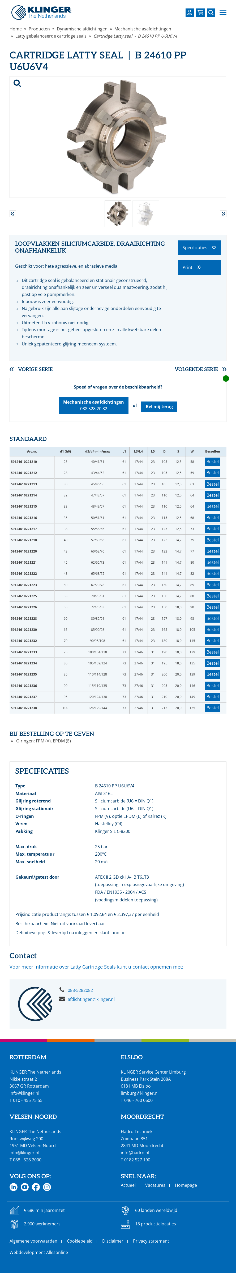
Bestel (213, 461)
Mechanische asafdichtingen (142, 28)
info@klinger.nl (24, 1093)
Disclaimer (112, 1241)
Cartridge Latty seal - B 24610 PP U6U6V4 (135, 36)
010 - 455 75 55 (27, 1100)
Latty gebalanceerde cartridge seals (51, 36)
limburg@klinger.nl (139, 1093)
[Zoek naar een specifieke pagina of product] (211, 12)
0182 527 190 (137, 1159)
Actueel (128, 1185)
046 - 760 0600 (138, 1100)
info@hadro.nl (135, 1152)
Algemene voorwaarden (33, 1241)
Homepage (186, 1185)
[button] (223, 12)
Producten (39, 28)
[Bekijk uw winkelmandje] (200, 12)
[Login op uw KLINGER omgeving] (190, 12)
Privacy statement (151, 1241)
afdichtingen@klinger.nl (91, 999)
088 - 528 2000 (27, 1159)
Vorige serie (35, 370)
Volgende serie (196, 370)
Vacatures (155, 1185)
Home (16, 28)
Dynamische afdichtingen (82, 28)
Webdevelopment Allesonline (39, 1252)
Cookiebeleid (80, 1241)
